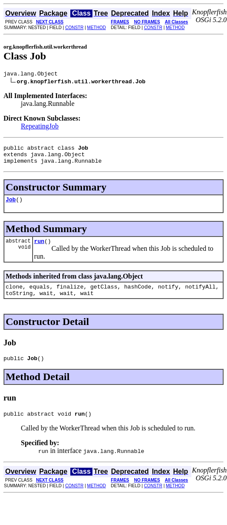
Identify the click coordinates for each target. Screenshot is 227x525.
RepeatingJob (40, 127)
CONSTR (74, 27)
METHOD (96, 27)
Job (11, 206)
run (39, 249)
